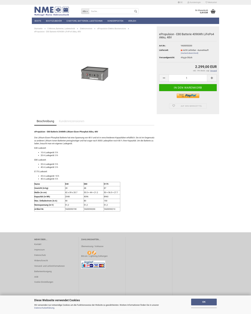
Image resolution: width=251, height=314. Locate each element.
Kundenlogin (194, 2)
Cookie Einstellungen (43, 282)
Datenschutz (40, 255)
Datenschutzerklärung (44, 308)
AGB (36, 277)
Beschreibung (45, 121)
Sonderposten (115, 21)
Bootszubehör (54, 21)
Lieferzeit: (164, 50)
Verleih (132, 21)
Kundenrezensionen (71, 121)
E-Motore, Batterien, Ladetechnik (85, 21)
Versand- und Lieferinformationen (49, 266)
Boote (38, 21)
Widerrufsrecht (41, 260)
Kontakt (37, 244)
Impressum (39, 249)
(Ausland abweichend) (189, 53)
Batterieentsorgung (43, 271)
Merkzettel (211, 2)
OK (204, 302)
